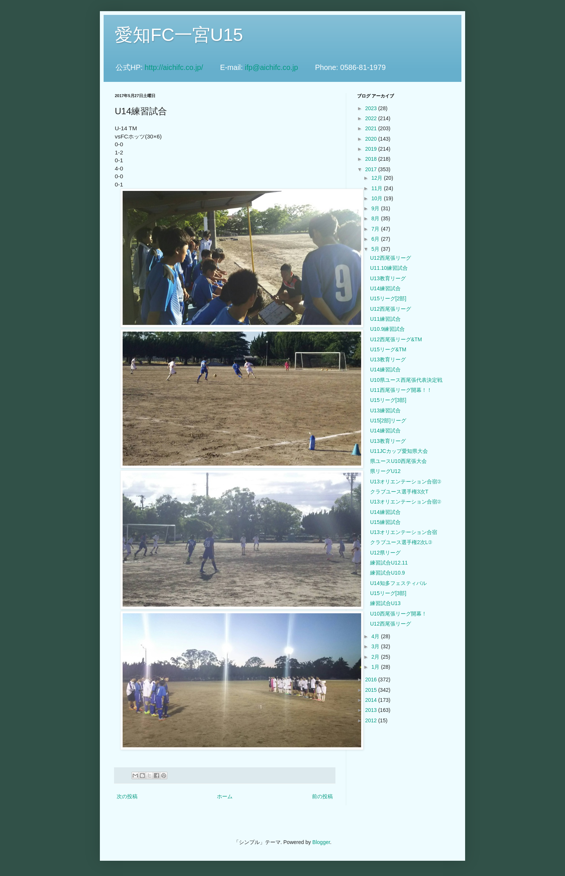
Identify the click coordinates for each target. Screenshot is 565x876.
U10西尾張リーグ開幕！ (398, 614)
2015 (371, 690)
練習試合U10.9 (387, 573)
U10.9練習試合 (387, 329)
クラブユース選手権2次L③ (401, 542)
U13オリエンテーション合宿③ (405, 482)
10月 (377, 198)
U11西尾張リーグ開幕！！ (401, 390)
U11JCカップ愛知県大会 (399, 451)
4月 (376, 636)
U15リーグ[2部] (388, 298)
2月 (376, 657)
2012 (371, 720)
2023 (371, 108)
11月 (377, 188)
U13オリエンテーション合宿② (405, 502)
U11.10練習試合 (389, 268)
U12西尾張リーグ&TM (396, 339)
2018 (371, 159)
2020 (371, 139)
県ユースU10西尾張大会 (398, 461)
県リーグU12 (385, 471)
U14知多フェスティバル (398, 583)
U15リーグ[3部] (388, 400)
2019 (371, 149)
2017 (371, 169)
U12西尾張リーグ (390, 258)
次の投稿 (127, 796)
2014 (371, 700)
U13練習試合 (385, 410)
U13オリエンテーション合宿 (403, 532)
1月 (376, 667)
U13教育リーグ (388, 278)
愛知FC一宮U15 (179, 35)
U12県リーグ (385, 553)
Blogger (321, 842)
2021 (371, 128)
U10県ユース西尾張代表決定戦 (406, 380)
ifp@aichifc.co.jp (279, 67)
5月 (376, 249)
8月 (376, 218)
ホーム (225, 796)
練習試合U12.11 (389, 563)
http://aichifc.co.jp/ (181, 67)
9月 (376, 208)
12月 (377, 178)
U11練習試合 (385, 319)
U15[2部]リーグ (388, 420)
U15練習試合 (385, 522)
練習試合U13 (385, 603)
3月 (376, 646)
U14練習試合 (385, 288)
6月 (376, 239)
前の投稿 (322, 796)
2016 (371, 679)
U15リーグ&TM (388, 349)
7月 (376, 229)
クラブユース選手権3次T (399, 492)
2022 (371, 118)
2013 (371, 710)
